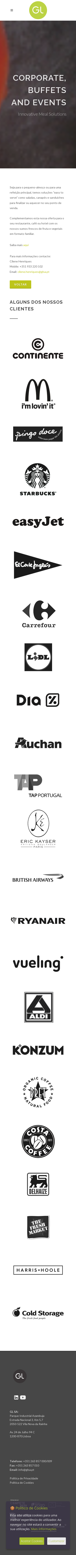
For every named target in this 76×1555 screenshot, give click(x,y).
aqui (26, 245)
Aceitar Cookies (32, 1541)
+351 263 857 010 (27, 1465)
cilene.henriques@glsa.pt (33, 271)
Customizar (56, 1541)
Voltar (20, 284)
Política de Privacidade (24, 1478)
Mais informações (43, 1529)
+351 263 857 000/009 (37, 1461)
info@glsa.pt (26, 1469)
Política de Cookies (22, 1482)
